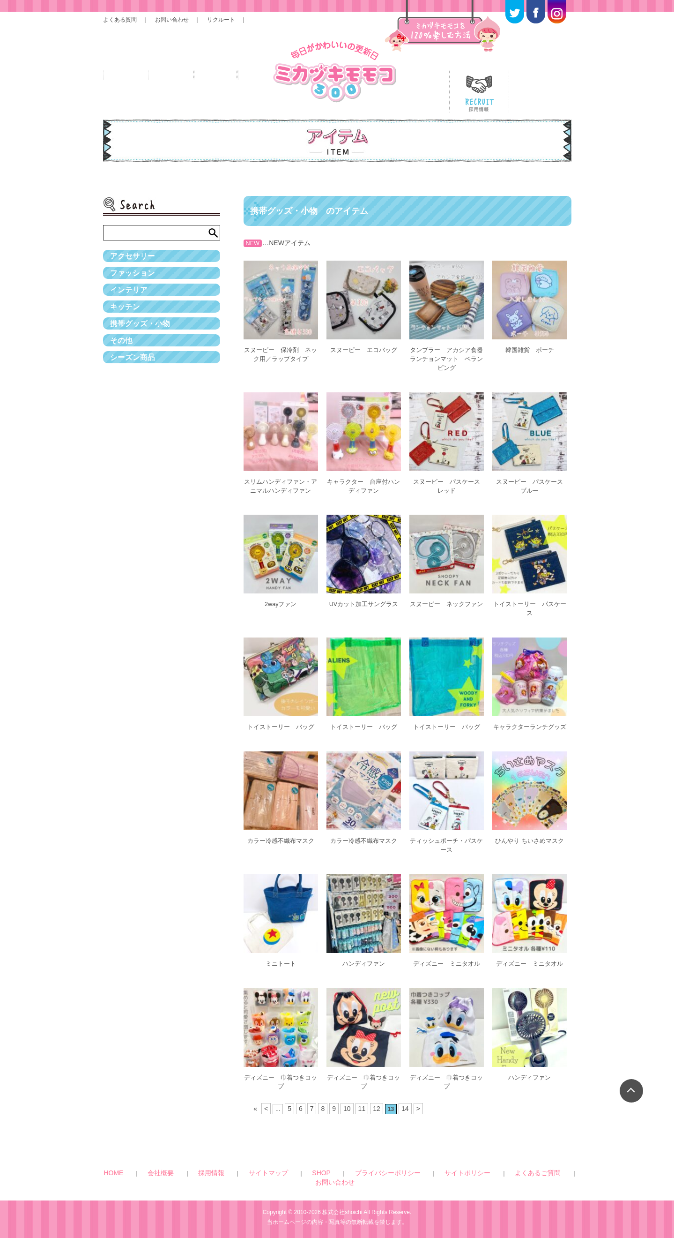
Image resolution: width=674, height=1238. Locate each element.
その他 (122, 382)
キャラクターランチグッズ (530, 724)
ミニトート (280, 961)
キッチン (127, 333)
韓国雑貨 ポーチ (530, 349)
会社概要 (203, 1166)
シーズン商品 (135, 407)
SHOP (300, 1166)
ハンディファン (363, 961)
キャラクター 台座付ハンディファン (363, 482)
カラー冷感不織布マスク (280, 840)
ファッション (135, 284)
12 (374, 1103)
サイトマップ (268, 1166)
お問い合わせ (172, 19)
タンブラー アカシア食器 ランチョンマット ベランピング (448, 357)
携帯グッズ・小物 (144, 358)
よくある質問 (120, 19)
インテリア (131, 309)
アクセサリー (135, 259)
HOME (176, 1166)
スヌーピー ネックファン (446, 603)
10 (347, 1103)
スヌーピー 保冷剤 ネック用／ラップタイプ (280, 353)
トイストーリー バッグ (280, 720)
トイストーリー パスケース (530, 603)
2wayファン (280, 599)
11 (361, 1103)
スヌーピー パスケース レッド (449, 482)
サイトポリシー (398, 1166)
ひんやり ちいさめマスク (530, 840)
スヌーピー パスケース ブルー (533, 482)
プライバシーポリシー (344, 1166)
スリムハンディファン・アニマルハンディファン (280, 482)
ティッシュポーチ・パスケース (446, 844)
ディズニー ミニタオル (446, 961)
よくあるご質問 (445, 1166)
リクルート (221, 19)
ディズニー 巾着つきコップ (280, 1078)
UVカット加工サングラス (363, 599)
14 (402, 1103)
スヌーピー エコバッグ (363, 349)
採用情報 (233, 1166)
